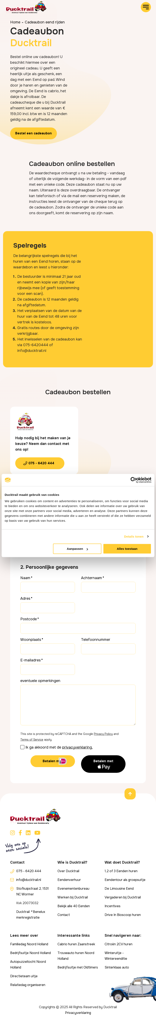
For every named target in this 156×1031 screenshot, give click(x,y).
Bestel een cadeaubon (33, 133)
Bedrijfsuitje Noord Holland (30, 953)
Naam (25, 578)
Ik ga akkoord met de (59, 747)
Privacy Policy (103, 734)
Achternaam (91, 578)
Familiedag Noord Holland (29, 944)
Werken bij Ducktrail (72, 897)
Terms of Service (31, 739)
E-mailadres (30, 660)
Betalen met (53, 761)
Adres (25, 598)
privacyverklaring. (77, 747)
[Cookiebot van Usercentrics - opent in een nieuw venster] (133, 480)
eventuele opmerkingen (40, 681)
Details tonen (133, 536)
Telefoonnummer (95, 639)
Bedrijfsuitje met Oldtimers (77, 967)
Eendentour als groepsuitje (125, 880)
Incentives (112, 906)
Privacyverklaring (78, 1013)
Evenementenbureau (73, 888)
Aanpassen (77, 548)
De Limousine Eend (119, 888)
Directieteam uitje (24, 976)
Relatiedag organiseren (27, 985)
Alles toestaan (127, 548)
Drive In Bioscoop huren (123, 915)
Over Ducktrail (68, 871)
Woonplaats (30, 639)
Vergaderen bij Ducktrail (123, 897)
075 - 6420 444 (41, 463)
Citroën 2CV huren (118, 944)
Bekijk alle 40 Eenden (73, 906)
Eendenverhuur (69, 880)
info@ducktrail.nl (28, 880)
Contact (63, 915)
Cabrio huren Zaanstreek (76, 944)
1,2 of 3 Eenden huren (121, 871)
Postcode (28, 619)
